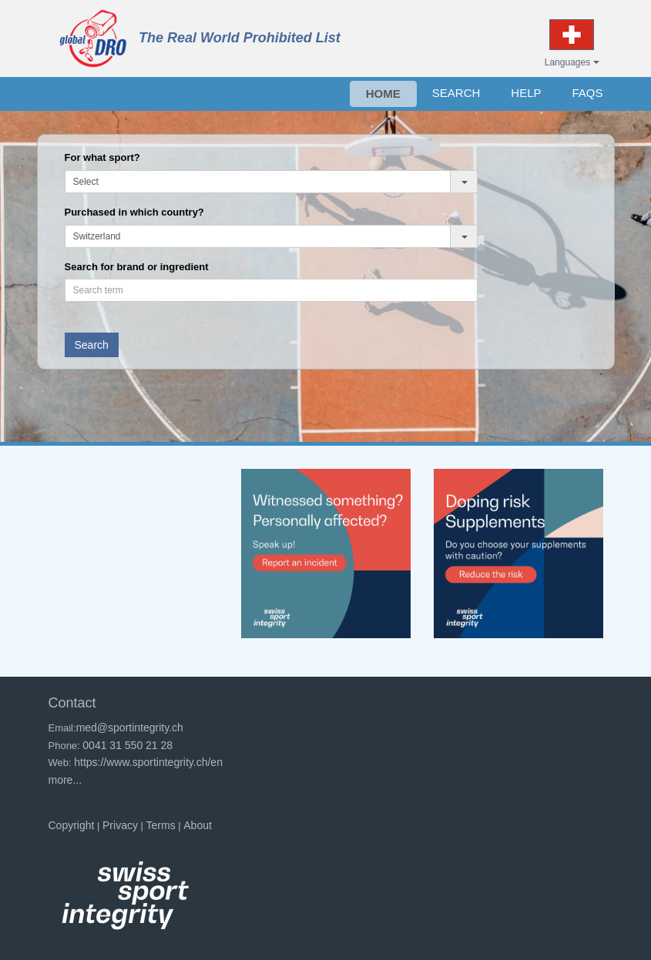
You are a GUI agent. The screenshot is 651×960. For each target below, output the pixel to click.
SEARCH (456, 92)
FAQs (587, 92)
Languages (572, 62)
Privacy (120, 825)
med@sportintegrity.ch (129, 727)
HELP (526, 92)
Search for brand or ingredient (137, 267)
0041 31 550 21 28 (127, 745)
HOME (383, 93)
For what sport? (102, 157)
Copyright (72, 825)
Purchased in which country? (134, 212)
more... (65, 780)
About (197, 825)
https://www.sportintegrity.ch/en (148, 762)
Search (92, 345)
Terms (161, 825)
